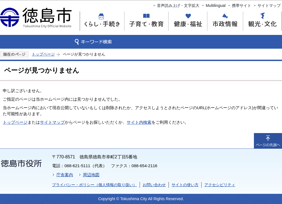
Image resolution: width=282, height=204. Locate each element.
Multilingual (216, 5)
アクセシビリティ (219, 185)
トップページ (43, 54)
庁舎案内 (64, 174)
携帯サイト (241, 5)
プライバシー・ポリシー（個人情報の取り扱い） (94, 185)
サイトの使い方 (185, 185)
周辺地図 (91, 174)
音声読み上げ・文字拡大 (178, 5)
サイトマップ (269, 5)
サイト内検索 (139, 122)
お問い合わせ (154, 185)
